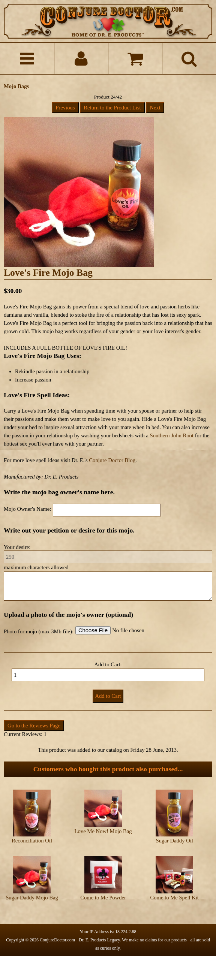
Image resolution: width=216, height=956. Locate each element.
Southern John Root (172, 435)
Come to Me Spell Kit (174, 898)
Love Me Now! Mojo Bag (103, 831)
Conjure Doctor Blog (112, 460)
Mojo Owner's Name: (27, 509)
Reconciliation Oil (32, 841)
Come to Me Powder (103, 898)
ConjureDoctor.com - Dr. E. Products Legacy (80, 940)
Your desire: (17, 547)
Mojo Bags (16, 86)
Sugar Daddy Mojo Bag (32, 898)
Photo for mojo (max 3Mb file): (39, 631)
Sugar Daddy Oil (174, 841)
